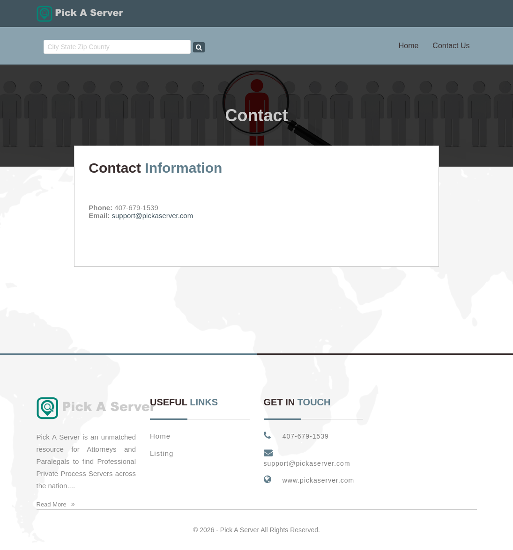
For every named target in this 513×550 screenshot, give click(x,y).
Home (409, 46)
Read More (56, 504)
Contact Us (450, 46)
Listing (161, 453)
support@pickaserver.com (152, 216)
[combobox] (117, 47)
